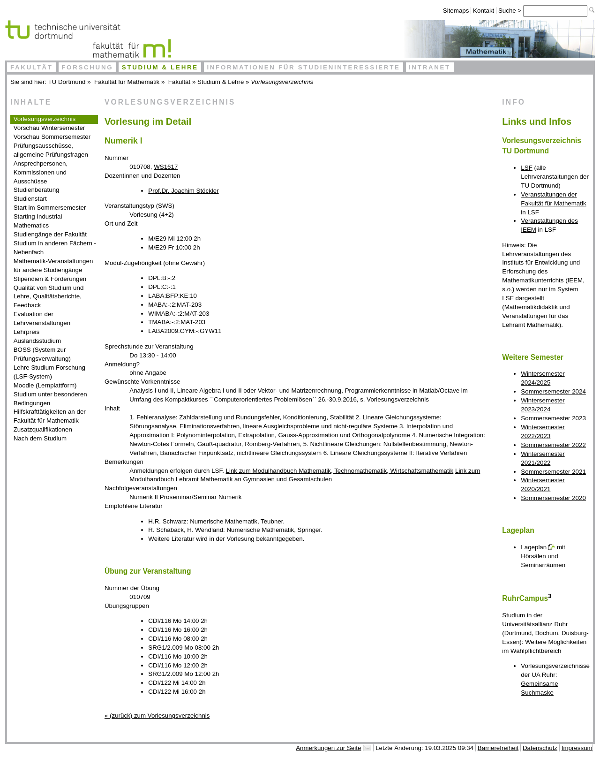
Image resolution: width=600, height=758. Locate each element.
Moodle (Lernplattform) (45, 385)
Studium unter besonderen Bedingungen (50, 399)
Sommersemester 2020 (553, 497)
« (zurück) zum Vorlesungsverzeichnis (157, 715)
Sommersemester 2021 (553, 471)
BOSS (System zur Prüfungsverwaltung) (42, 354)
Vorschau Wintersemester (49, 127)
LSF (526, 167)
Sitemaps (456, 10)
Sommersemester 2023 (553, 418)
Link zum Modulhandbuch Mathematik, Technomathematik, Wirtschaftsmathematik (340, 470)
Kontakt (483, 10)
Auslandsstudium (37, 340)
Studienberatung (37, 189)
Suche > (510, 10)
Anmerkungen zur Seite (328, 747)
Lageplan (534, 547)
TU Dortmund (67, 81)
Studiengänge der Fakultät (50, 234)
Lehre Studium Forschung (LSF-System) (49, 372)
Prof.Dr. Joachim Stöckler (183, 190)
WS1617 (166, 166)
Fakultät (31, 67)
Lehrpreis (27, 331)
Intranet (429, 67)
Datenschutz (540, 747)
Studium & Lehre (160, 67)
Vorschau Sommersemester (52, 136)
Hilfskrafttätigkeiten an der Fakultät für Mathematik (50, 416)
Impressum (577, 747)
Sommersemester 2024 (553, 391)
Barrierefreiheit (498, 747)
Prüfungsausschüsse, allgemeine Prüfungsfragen (51, 150)
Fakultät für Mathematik (126, 81)
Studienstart (30, 198)
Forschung (87, 67)
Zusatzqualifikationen (43, 429)
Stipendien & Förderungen (50, 278)
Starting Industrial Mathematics (38, 221)
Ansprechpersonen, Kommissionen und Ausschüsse (41, 172)
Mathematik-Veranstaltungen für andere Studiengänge (53, 265)
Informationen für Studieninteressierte (303, 67)
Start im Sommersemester (50, 207)
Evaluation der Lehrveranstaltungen (42, 318)
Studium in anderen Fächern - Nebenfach (55, 248)
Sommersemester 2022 (553, 444)
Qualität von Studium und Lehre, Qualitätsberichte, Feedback (49, 296)
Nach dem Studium (40, 438)
